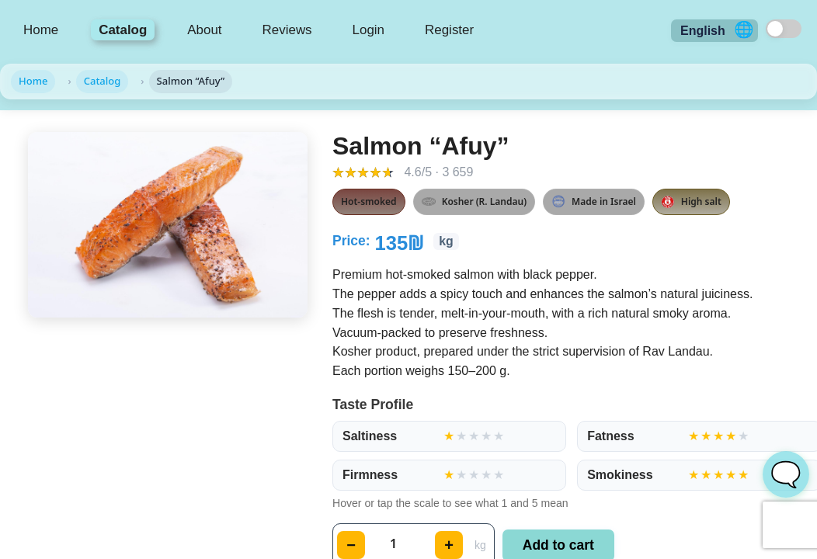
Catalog (123, 30)
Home (40, 30)
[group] (449, 436)
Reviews (287, 30)
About (204, 30)
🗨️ (785, 474)
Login (368, 30)
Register (449, 30)
